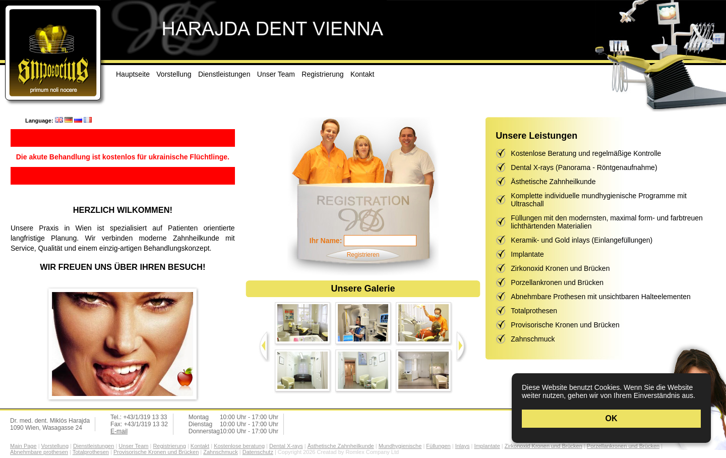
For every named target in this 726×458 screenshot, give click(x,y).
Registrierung (322, 74)
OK (612, 418)
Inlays (462, 446)
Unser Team (276, 74)
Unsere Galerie (363, 288)
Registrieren (363, 254)
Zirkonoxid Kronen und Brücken (560, 268)
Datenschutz (258, 452)
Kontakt (362, 74)
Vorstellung (173, 74)
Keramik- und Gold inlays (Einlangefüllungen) (581, 240)
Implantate (527, 254)
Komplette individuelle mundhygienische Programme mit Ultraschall (599, 200)
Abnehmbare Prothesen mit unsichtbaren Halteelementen (600, 297)
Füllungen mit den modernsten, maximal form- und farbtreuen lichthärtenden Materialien (607, 222)
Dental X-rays (286, 446)
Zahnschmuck (533, 339)
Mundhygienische (400, 446)
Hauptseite (133, 74)
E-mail (119, 431)
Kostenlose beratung (239, 446)
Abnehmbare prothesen (39, 452)
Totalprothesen (534, 311)
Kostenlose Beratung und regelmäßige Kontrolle (586, 153)
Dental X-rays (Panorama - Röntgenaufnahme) (584, 167)
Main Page (23, 446)
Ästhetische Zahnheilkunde (553, 182)
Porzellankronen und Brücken (557, 282)
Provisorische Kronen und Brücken (565, 325)
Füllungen (438, 446)
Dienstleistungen (224, 74)
